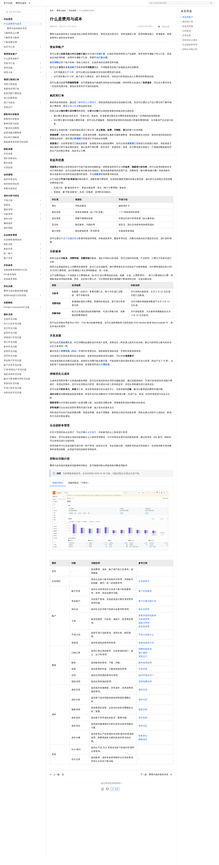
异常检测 (142, 727)
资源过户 (142, 666)
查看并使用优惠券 (147, 625)
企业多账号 (90, 442)
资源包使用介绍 (146, 652)
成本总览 (142, 699)
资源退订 (131, 153)
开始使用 (72, 20)
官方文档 (8, 13)
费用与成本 (21, 13)
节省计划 (65, 248)
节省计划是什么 (146, 644)
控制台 (191, 5)
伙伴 (83, 5)
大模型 (31, 5)
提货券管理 (144, 636)
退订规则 (142, 662)
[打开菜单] (5, 5)
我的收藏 (165, 36)
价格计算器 (73, 116)
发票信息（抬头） (70, 361)
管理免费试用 (145, 691)
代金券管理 (144, 629)
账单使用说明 (145, 672)
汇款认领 (103, 67)
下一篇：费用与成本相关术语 (156, 784)
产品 (40, 5)
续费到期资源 (145, 659)
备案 (184, 5)
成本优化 (142, 735)
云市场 (75, 5)
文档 (178, 5)
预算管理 (142, 719)
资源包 (75, 248)
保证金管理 (144, 619)
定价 (66, 5)
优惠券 (97, 184)
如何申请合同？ (146, 685)
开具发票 (63, 352)
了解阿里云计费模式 (86, 112)
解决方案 (49, 5)
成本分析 (142, 709)
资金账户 (71, 77)
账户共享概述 (145, 601)
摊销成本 (142, 749)
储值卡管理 (144, 632)
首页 (51, 20)
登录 (210, 5)
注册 (199, 5)
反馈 (115, 799)
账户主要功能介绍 (147, 611)
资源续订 (78, 148)
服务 (91, 5)
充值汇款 (100, 63)
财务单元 (142, 745)
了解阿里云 (101, 5)
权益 (59, 5)
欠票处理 (105, 374)
